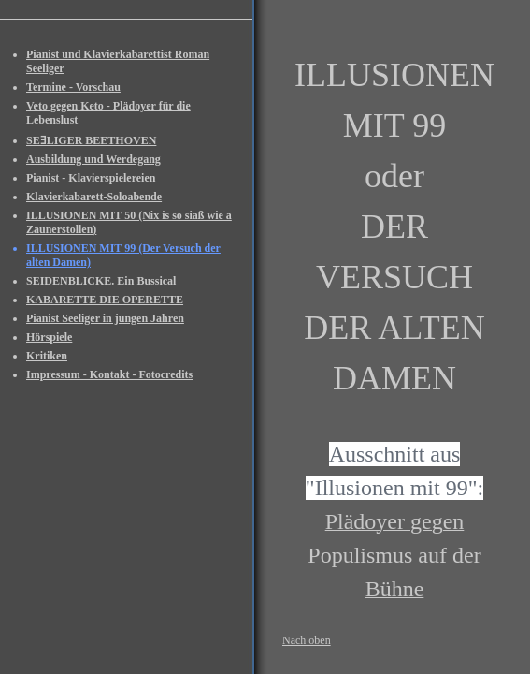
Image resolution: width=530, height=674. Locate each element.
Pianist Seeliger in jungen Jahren (105, 318)
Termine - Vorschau (73, 87)
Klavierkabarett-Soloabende (94, 196)
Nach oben (306, 640)
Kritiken (46, 355)
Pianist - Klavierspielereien (90, 177)
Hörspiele (49, 337)
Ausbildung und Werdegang (93, 159)
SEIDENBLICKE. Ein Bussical (101, 280)
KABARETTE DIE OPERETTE (104, 299)
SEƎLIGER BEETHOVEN (91, 140)
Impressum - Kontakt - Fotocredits (109, 374)
